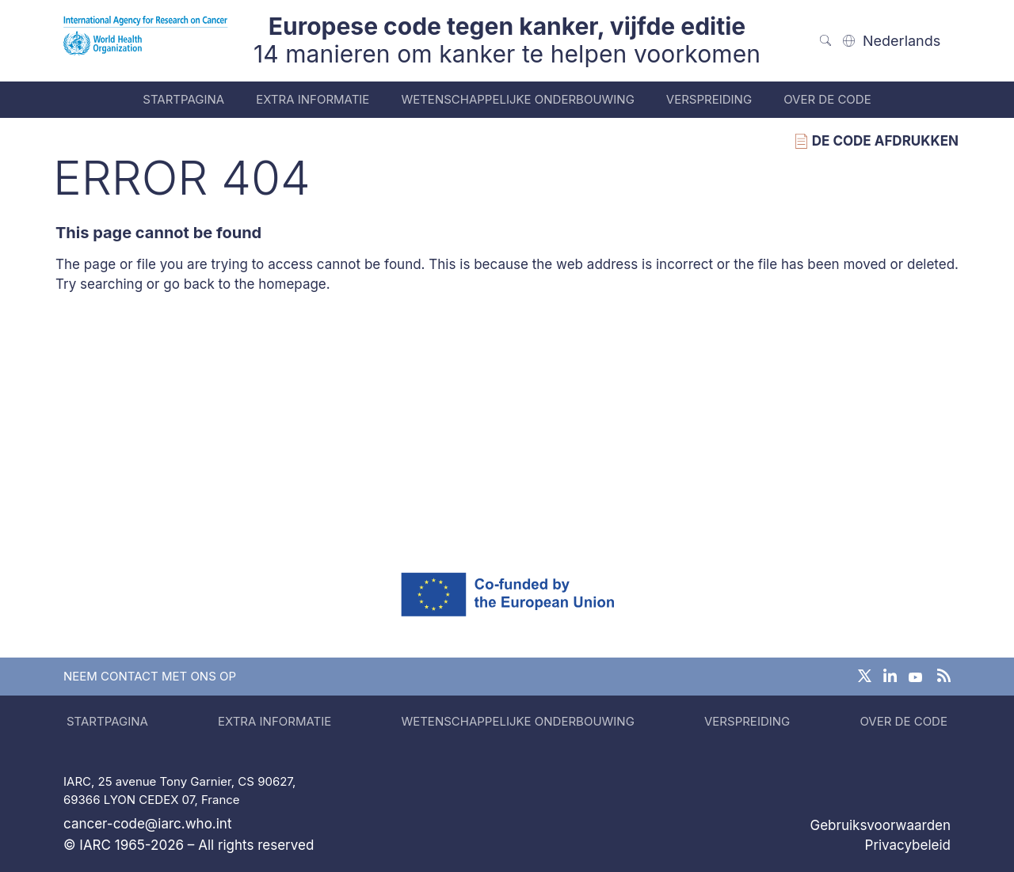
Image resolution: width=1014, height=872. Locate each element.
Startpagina (183, 99)
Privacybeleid (908, 845)
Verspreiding (709, 99)
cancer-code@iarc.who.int (147, 824)
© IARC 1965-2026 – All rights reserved (188, 845)
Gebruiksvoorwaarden (880, 825)
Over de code (827, 99)
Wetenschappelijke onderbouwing (517, 99)
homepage (292, 284)
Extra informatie (312, 99)
